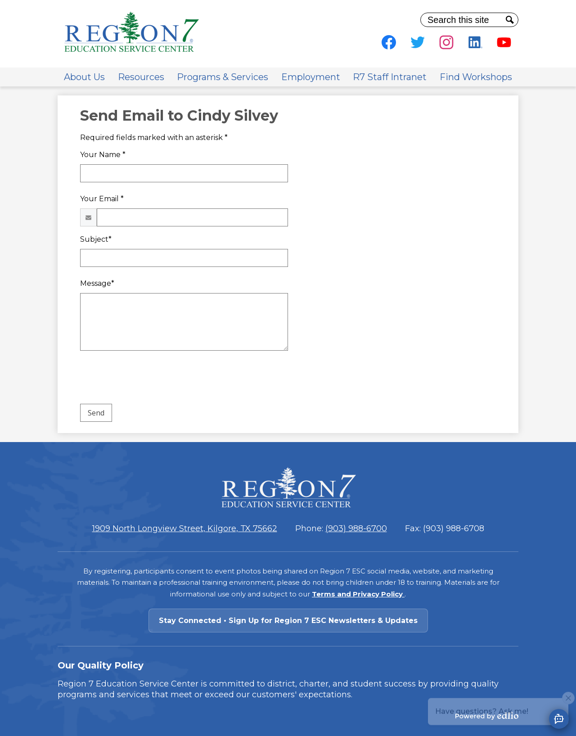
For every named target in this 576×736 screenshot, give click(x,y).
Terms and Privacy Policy (358, 594)
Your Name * (103, 154)
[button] (84, 77)
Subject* (96, 239)
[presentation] (148, 379)
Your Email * (102, 198)
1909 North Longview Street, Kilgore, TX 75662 (184, 528)
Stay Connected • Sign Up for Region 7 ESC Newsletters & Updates (288, 620)
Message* (97, 283)
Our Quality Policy (101, 665)
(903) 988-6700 (356, 528)
